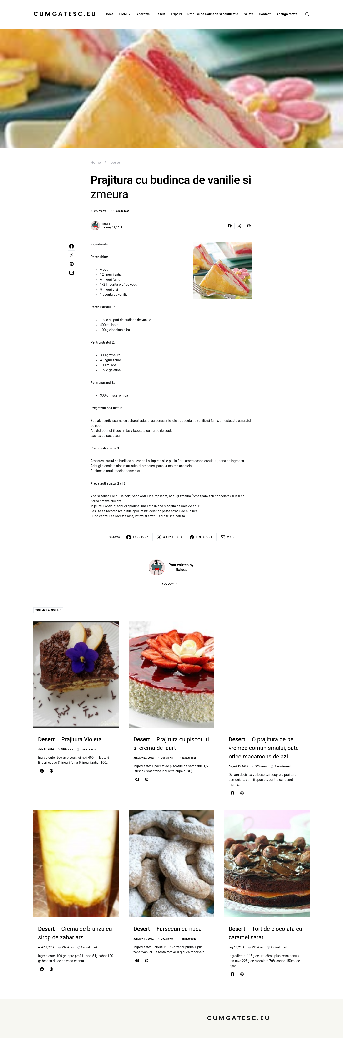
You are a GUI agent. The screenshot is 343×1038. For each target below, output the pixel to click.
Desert (115, 162)
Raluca (106, 223)
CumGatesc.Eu (65, 14)
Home (96, 162)
